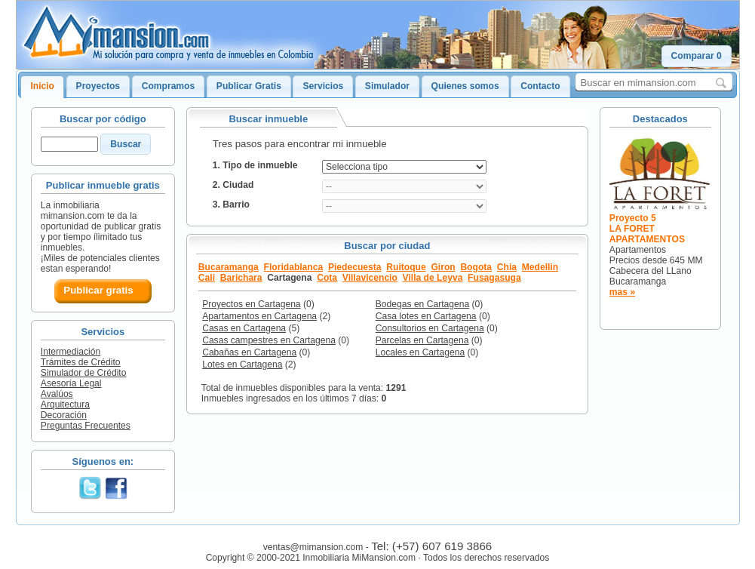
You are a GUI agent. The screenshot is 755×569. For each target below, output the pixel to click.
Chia (507, 267)
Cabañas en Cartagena (249, 352)
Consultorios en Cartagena (430, 328)
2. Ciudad (233, 185)
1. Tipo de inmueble (255, 165)
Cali (206, 277)
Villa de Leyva (433, 277)
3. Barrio (231, 204)
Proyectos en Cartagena (251, 304)
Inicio (42, 86)
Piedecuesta (355, 267)
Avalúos (57, 394)
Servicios (322, 86)
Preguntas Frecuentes (85, 425)
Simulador (387, 86)
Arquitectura (65, 404)
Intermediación (70, 351)
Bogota (476, 267)
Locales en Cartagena (420, 352)
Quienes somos (465, 86)
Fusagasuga (494, 277)
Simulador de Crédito (84, 373)
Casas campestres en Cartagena (269, 340)
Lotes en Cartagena (242, 364)
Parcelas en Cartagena (422, 340)
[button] (696, 56)
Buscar (125, 144)
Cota (327, 277)
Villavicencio (369, 277)
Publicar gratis (98, 290)
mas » (622, 292)
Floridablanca (294, 267)
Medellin (540, 267)
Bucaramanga (228, 267)
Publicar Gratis (248, 86)
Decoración (64, 415)
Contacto (540, 86)
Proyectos (98, 86)
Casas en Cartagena (244, 328)
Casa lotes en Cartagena (426, 316)
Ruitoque (405, 267)
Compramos (168, 86)
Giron (443, 267)
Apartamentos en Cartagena (259, 316)
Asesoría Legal (71, 383)
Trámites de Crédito (81, 362)
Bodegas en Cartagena (422, 304)
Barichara (241, 277)
